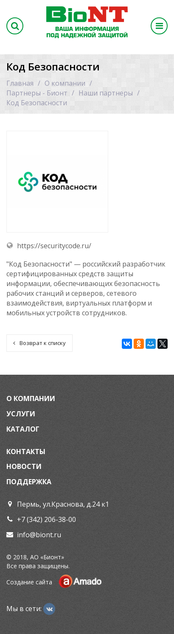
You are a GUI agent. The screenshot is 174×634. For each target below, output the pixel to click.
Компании (34, 398)
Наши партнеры (106, 93)
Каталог (22, 429)
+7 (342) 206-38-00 (46, 519)
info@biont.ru (39, 534)
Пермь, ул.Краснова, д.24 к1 (63, 504)
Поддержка (28, 481)
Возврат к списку (39, 343)
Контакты (25, 451)
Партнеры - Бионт (36, 93)
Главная (20, 83)
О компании (65, 83)
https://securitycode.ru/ (54, 245)
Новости (24, 466)
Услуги (20, 413)
